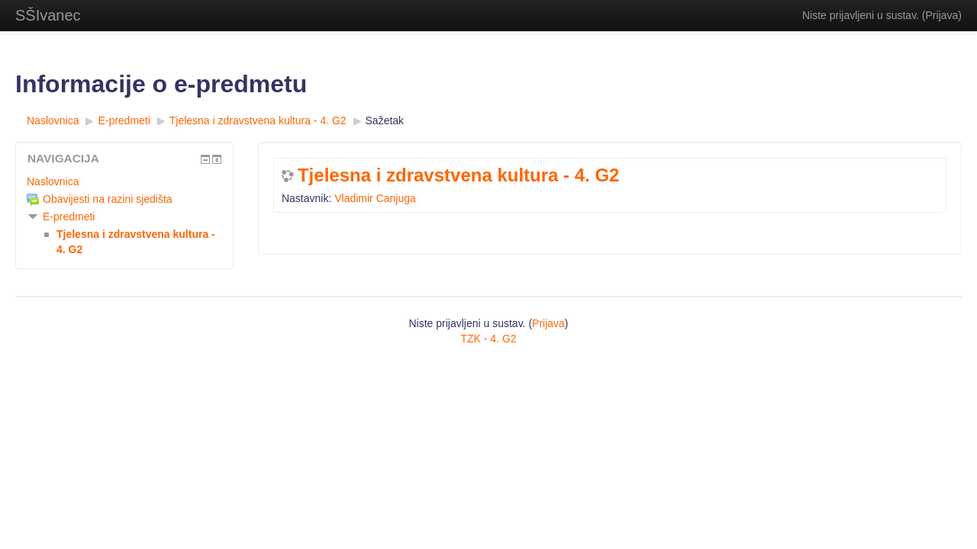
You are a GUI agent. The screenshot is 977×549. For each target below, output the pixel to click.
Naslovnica (53, 181)
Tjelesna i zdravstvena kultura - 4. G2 (459, 175)
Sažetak (385, 120)
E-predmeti (69, 216)
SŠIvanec (48, 15)
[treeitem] (124, 181)
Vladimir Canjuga (375, 198)
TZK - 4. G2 (488, 338)
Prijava (942, 15)
